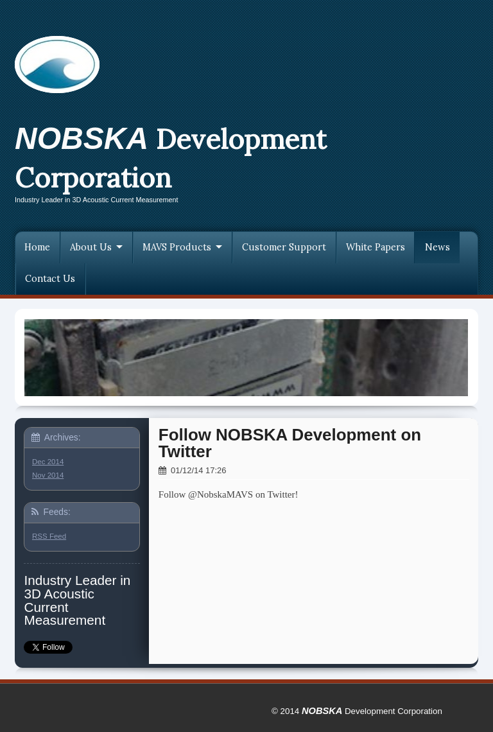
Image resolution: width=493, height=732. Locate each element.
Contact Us (50, 278)
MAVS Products (177, 247)
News (437, 247)
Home (37, 247)
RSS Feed (49, 536)
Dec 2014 (48, 462)
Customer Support (284, 247)
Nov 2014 (48, 475)
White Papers (375, 247)
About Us (91, 247)
